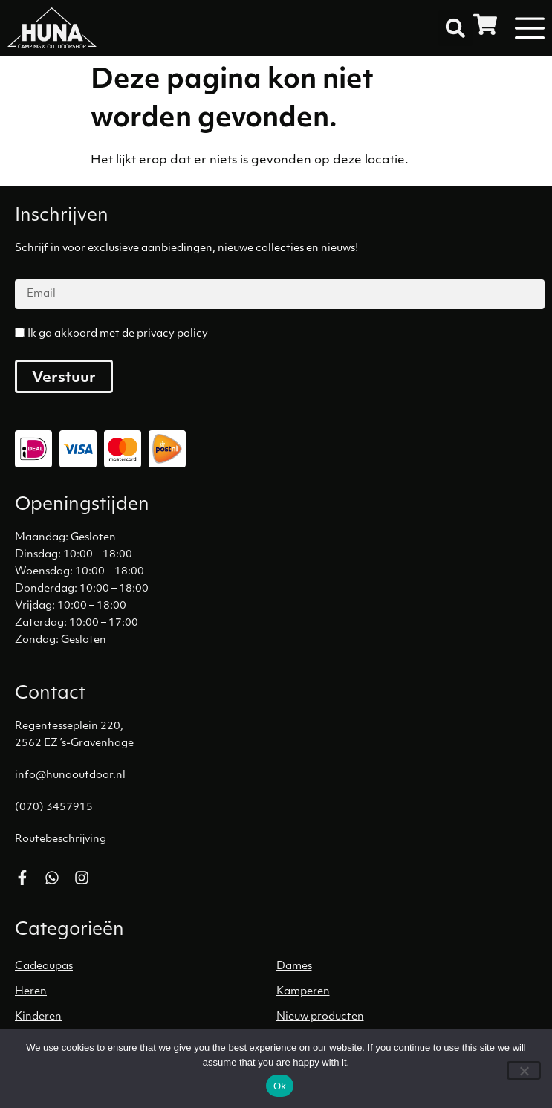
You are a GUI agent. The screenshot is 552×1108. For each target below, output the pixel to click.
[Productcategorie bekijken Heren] (145, 992)
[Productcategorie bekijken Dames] (407, 966)
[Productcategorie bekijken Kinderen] (145, 1017)
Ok (279, 1086)
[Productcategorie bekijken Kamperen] (407, 992)
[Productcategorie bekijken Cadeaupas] (145, 966)
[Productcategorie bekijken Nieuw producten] (407, 1017)
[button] (455, 28)
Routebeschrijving (60, 839)
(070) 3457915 (54, 807)
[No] (524, 1070)
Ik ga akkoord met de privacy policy (117, 334)
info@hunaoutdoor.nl (70, 775)
